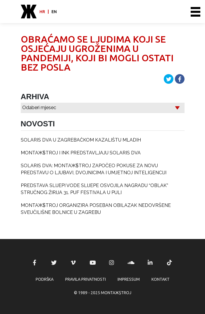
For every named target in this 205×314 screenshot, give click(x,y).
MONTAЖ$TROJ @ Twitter (53, 262)
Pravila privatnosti (85, 279)
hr (42, 12)
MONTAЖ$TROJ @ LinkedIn (150, 262)
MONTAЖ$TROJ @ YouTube (92, 262)
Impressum (129, 279)
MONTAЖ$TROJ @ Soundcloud (131, 262)
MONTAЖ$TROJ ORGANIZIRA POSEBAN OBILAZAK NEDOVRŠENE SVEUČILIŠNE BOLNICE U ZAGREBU (96, 209)
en (54, 12)
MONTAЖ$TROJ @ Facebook (34, 262)
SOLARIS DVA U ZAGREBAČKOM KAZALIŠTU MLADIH (81, 140)
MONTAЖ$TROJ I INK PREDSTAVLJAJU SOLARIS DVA (81, 153)
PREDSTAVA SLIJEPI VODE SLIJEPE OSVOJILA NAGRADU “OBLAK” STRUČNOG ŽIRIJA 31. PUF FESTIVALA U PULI (94, 189)
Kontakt (160, 279)
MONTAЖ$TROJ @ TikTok (169, 262)
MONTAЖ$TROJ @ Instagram (111, 262)
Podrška (45, 279)
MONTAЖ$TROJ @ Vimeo (73, 262)
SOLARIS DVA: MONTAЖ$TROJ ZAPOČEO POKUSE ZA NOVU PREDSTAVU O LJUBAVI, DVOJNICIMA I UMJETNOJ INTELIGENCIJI (93, 169)
